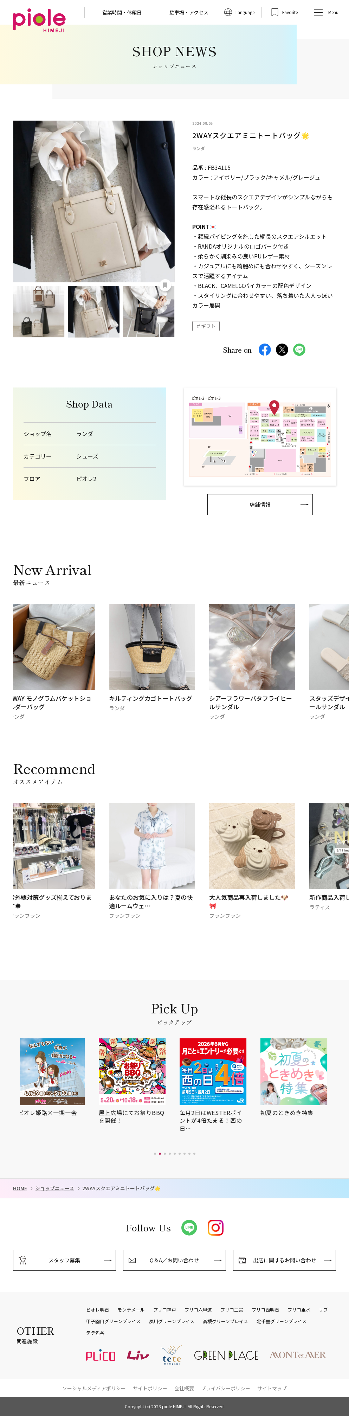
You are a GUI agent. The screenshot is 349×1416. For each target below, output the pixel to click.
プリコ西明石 (265, 1310)
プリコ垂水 (298, 1310)
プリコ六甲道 (198, 1310)
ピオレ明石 (97, 1310)
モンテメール (131, 1310)
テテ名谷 (95, 1333)
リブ (323, 1310)
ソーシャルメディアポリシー (94, 1388)
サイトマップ (272, 1388)
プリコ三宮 (231, 1310)
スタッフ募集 (64, 1260)
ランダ (84, 434)
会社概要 (184, 1388)
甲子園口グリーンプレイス (113, 1321)
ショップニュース (54, 1188)
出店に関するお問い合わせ (284, 1260)
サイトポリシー (150, 1388)
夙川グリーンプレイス (171, 1321)
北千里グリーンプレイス (281, 1321)
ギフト (208, 325)
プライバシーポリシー (225, 1388)
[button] (155, 1154)
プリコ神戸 (164, 1310)
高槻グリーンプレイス (225, 1321)
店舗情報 (260, 504)
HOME (20, 1188)
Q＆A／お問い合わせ (174, 1260)
